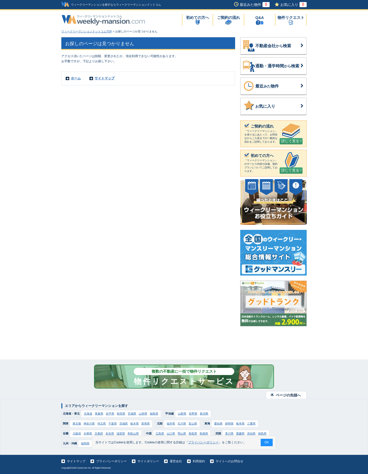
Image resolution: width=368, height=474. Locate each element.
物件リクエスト (291, 17)
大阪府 (77, 433)
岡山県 (182, 433)
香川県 (229, 433)
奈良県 (110, 433)
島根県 (204, 433)
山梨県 (182, 413)
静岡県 (229, 423)
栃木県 (134, 423)
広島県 (160, 433)
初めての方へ (197, 17)
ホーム (76, 78)
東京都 (77, 423)
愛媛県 (240, 433)
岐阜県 (240, 423)
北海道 (88, 413)
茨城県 (123, 423)
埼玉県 (101, 423)
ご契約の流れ (228, 17)
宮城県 (132, 413)
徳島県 (262, 433)
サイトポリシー (148, 461)
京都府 (99, 433)
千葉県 (112, 423)
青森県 (99, 413)
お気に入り (293, 5)
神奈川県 (89, 423)
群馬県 (145, 423)
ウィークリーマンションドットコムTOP (86, 31)
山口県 (171, 433)
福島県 (154, 413)
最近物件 (279, 86)
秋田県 (121, 413)
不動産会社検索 (279, 46)
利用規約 (199, 461)
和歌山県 (133, 433)
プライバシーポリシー (111, 461)
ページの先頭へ (288, 395)
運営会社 (176, 461)
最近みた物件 (255, 5)
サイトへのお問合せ (229, 461)
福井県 (171, 423)
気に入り (279, 106)
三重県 (251, 423)
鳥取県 (193, 433)
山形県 (143, 413)
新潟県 (204, 413)
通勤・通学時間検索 (279, 66)
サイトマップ (104, 78)
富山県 (193, 423)
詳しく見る (291, 141)
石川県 (182, 423)
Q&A (259, 17)
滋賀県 (121, 433)
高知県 (251, 433)
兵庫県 (88, 433)
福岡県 (85, 443)
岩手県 (110, 413)
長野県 (193, 413)
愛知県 (218, 423)
